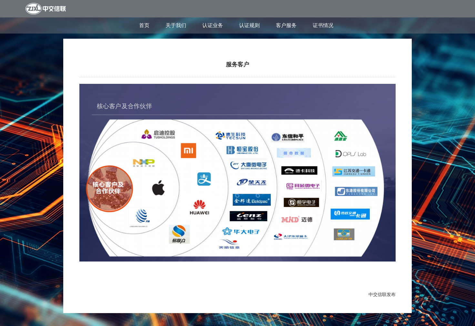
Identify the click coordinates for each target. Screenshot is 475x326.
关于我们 (176, 25)
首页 (144, 25)
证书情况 (323, 25)
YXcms (224, 322)
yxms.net (265, 322)
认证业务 (212, 25)
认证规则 (249, 25)
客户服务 (286, 25)
